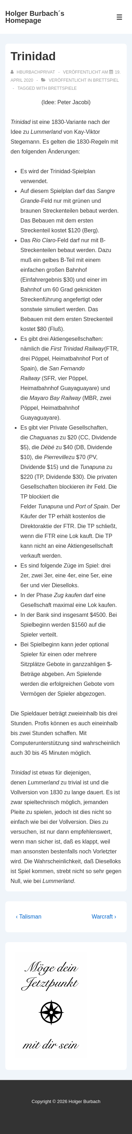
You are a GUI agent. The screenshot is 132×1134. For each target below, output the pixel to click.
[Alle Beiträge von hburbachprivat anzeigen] (33, 72)
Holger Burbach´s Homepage (34, 17)
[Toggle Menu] (119, 17)
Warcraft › (104, 917)
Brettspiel (106, 80)
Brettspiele (62, 88)
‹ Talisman (29, 917)
